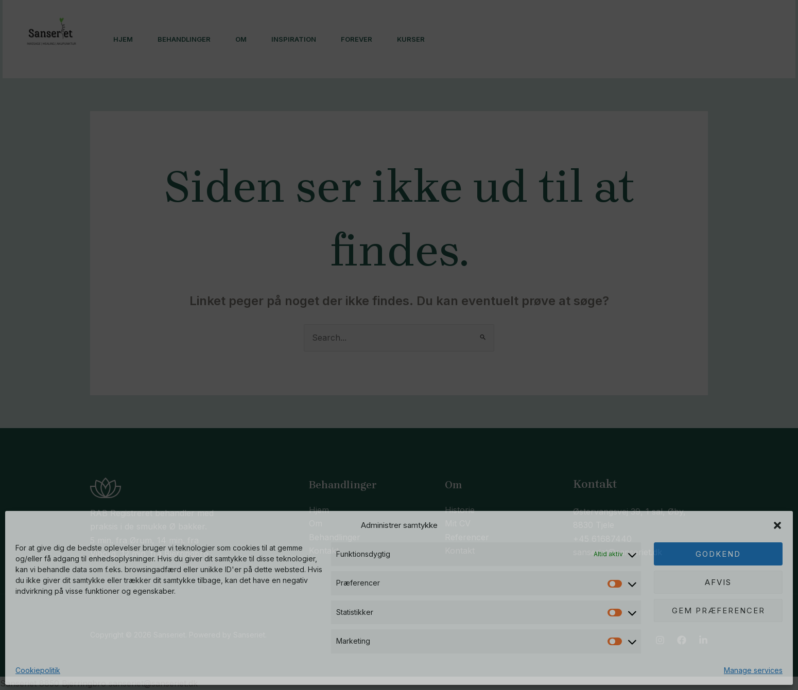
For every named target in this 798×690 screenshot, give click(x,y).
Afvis (718, 582)
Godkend (718, 554)
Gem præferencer (718, 610)
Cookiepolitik (37, 670)
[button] (777, 525)
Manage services (753, 670)
